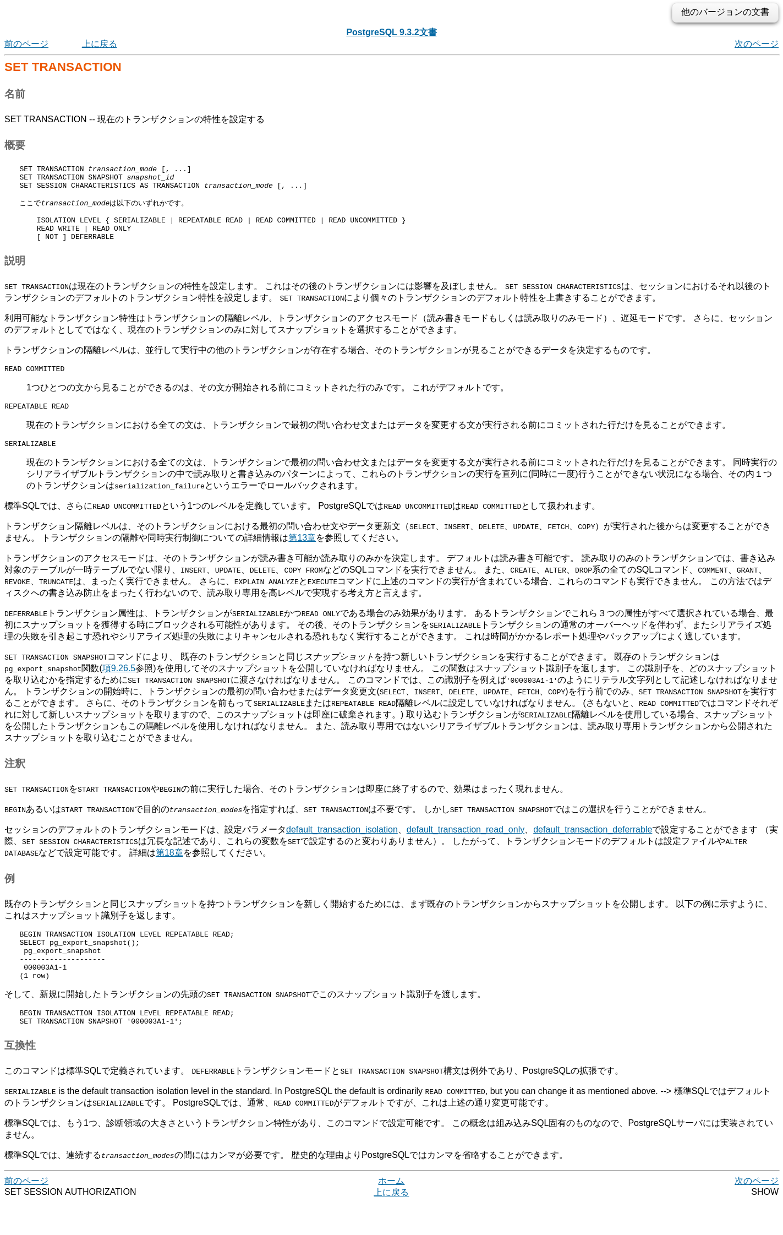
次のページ (757, 43)
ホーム (391, 1212)
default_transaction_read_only (465, 848)
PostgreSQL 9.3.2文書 (391, 32)
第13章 (302, 556)
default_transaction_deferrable (592, 848)
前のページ (26, 43)
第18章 (169, 871)
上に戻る (99, 43)
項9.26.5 (118, 687)
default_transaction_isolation (342, 848)
